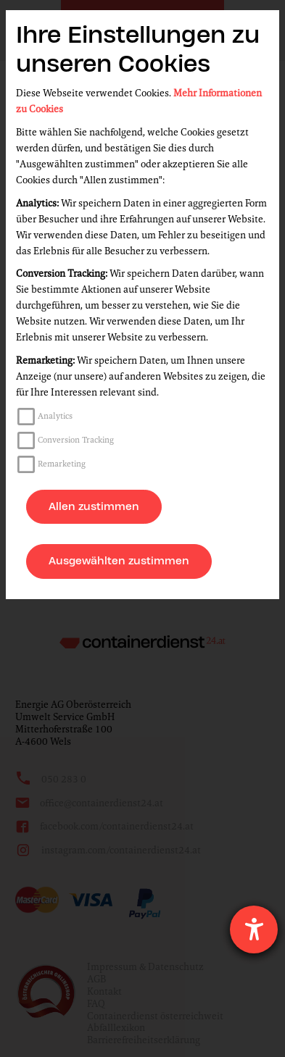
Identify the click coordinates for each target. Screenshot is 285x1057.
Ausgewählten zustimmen (119, 560)
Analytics (55, 416)
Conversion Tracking (76, 440)
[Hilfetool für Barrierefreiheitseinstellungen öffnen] (254, 929)
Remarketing (62, 463)
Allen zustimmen (94, 506)
